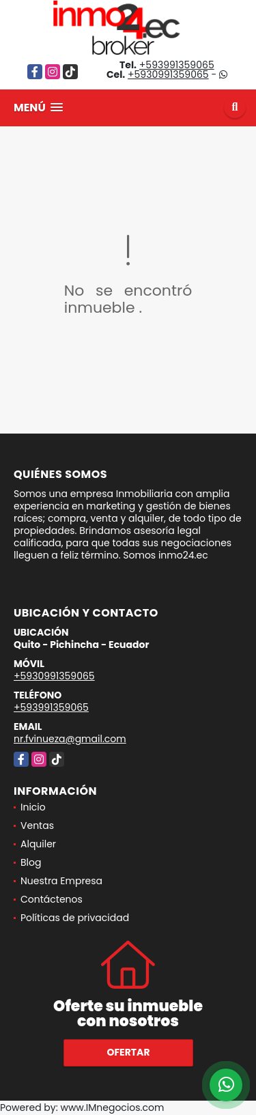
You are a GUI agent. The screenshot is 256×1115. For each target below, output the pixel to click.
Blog (30, 862)
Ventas (37, 825)
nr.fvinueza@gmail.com (70, 739)
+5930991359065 (168, 74)
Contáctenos (51, 899)
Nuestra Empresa (61, 881)
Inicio (33, 807)
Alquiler (38, 844)
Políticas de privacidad (74, 918)
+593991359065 (176, 65)
